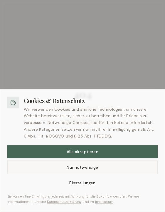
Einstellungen (82, 185)
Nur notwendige (82, 170)
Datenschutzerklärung (64, 204)
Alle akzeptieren (82, 154)
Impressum (104, 204)
